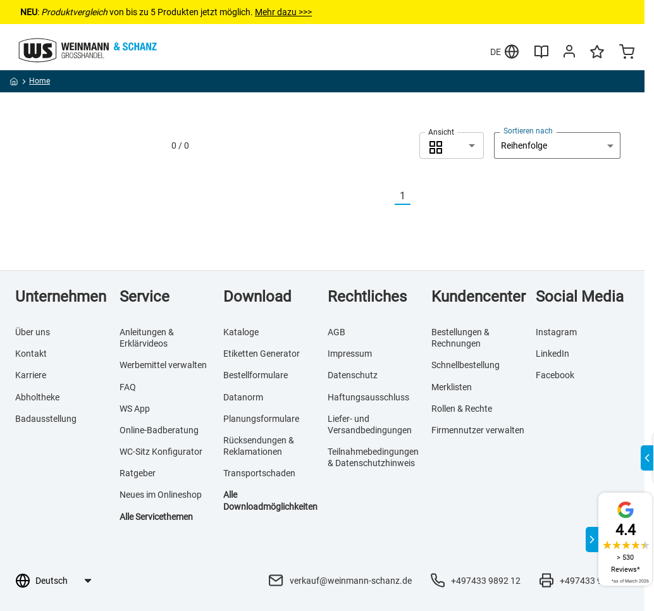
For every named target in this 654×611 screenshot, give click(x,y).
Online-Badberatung (159, 430)
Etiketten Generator (261, 354)
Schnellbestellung (465, 365)
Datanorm (243, 397)
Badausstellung (46, 419)
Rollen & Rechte (461, 409)
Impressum (350, 354)
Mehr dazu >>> (283, 12)
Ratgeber (138, 473)
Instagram (556, 332)
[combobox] (451, 145)
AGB (336, 332)
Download (257, 297)
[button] (451, 145)
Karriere (30, 375)
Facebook (555, 375)
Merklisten (451, 387)
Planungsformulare (261, 419)
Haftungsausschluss (368, 397)
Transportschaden (259, 473)
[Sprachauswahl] (63, 580)
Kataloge (241, 332)
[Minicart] (626, 53)
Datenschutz (353, 375)
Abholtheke (37, 397)
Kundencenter (478, 297)
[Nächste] (418, 196)
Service (145, 297)
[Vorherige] (387, 196)
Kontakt (31, 354)
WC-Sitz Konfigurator (161, 452)
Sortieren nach (528, 131)
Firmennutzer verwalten (477, 430)
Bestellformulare (255, 375)
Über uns (32, 332)
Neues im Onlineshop (161, 495)
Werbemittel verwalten (163, 365)
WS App (135, 409)
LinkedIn (552, 354)
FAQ (128, 387)
